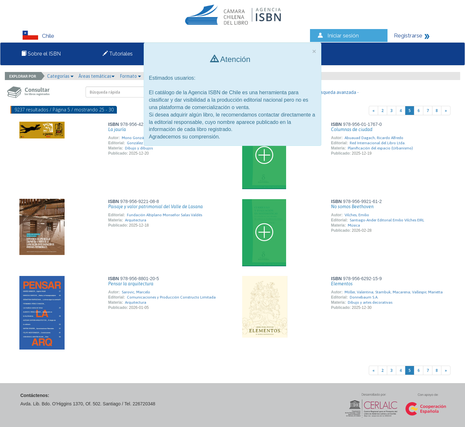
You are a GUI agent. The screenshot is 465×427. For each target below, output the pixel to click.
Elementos (342, 283)
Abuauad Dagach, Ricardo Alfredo (374, 138)
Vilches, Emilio (357, 215)
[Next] (445, 110)
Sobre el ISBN (41, 54)
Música (354, 225)
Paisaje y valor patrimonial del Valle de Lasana (155, 206)
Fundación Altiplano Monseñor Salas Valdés (164, 215)
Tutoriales (118, 54)
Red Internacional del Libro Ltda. (378, 143)
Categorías (60, 76)
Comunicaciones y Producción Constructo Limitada (171, 297)
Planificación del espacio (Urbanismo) (380, 148)
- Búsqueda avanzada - (336, 92)
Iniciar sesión (343, 35)
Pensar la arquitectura (130, 283)
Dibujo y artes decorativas (370, 302)
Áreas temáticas (96, 76)
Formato (130, 76)
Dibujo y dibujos (139, 148)
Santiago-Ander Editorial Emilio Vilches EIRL (387, 220)
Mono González (135, 138)
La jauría (117, 129)
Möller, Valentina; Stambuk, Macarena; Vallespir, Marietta (394, 292)
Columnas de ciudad (351, 129)
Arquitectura (135, 220)
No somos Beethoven (352, 206)
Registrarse (408, 35)
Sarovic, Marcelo (136, 292)
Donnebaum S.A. (364, 297)
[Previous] (373, 110)
